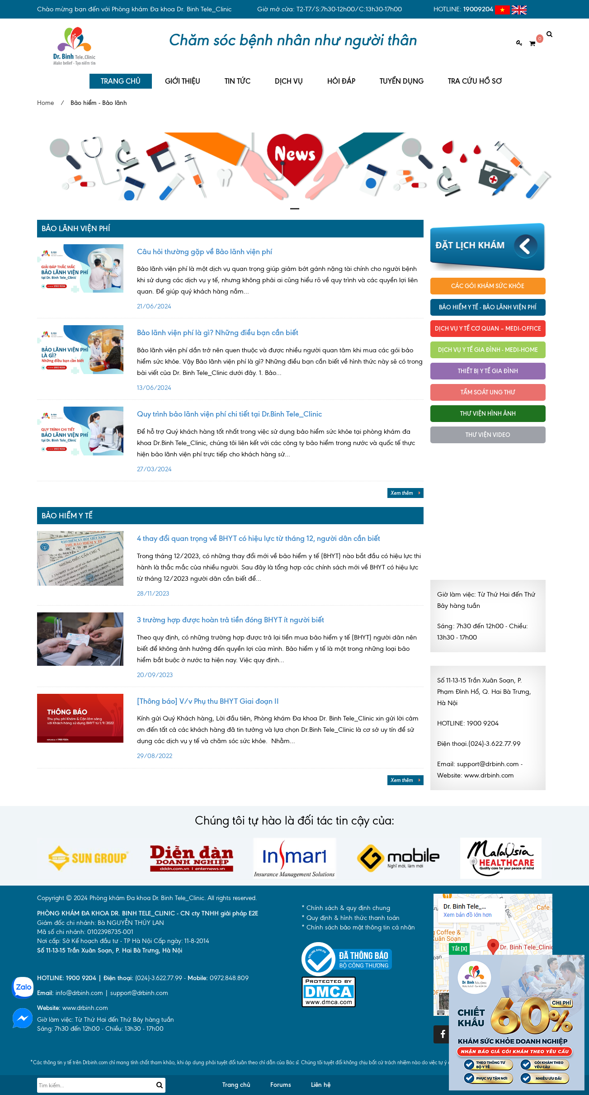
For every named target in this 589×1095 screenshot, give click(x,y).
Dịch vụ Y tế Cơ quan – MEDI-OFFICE (488, 324)
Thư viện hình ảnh (488, 409)
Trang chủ (236, 1081)
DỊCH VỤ (289, 77)
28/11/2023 (280, 567)
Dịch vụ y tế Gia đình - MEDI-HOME (488, 345)
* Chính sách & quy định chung (346, 904)
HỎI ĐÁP (341, 77)
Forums (280, 1081)
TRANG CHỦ (121, 77)
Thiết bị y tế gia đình (488, 366)
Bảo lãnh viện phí (76, 224)
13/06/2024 (280, 361)
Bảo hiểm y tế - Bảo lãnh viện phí (488, 303)
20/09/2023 (280, 648)
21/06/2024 (280, 280)
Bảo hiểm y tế (67, 511)
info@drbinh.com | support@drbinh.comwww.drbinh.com (102, 996)
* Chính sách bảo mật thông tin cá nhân (358, 923)
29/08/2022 (280, 730)
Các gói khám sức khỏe (487, 281)
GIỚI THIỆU (182, 77)
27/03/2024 (280, 443)
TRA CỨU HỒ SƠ (475, 77)
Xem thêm (405, 489)
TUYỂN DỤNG (402, 77)
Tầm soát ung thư (488, 388)
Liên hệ (320, 1081)
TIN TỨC (237, 77)
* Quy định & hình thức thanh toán (351, 913)
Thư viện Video (488, 430)
